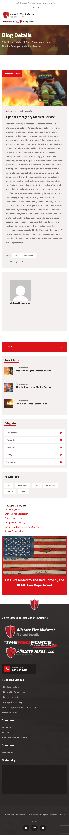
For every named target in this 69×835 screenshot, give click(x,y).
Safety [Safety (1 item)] (23, 491)
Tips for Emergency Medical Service (33, 370)
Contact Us (8, 752)
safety (9, 454)
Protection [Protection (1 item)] (50, 485)
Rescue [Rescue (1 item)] (10, 491)
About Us (7, 727)
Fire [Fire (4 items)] (8, 485)
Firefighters (11, 432)
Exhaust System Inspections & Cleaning (23, 527)
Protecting (10, 447)
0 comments (27, 111)
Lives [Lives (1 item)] (37, 485)
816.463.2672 (19, 670)
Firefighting (28, 255)
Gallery (6, 732)
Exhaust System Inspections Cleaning (19, 707)
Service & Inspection (14, 531)
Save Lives (12, 111)
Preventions (11, 440)
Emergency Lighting (14, 518)
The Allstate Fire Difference (15, 737)
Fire (16, 255)
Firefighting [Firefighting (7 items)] (22, 485)
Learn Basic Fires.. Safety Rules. (32, 403)
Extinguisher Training (14, 522)
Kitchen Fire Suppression (16, 514)
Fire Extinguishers (13, 509)
